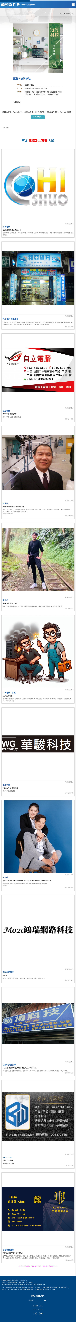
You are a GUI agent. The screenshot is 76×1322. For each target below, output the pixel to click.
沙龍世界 (45, 1287)
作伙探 (18, 1287)
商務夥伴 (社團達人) (41, 1289)
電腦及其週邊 (70, 14)
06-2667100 (29, 1282)
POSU (41, 1309)
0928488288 (29, 85)
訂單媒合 (30, 1287)
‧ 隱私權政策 (23, 1280)
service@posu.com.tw (37, 1284)
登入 (41, 1306)
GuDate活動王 (54, 1287)
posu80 (22, 1284)
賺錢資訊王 (64, 1287)
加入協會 (35, 1306)
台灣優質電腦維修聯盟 (26, 1289)
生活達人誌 (14, 1289)
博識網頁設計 (10, 1287)
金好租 (24, 1287)
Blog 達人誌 (5, 1289)
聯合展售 (38, 1287)
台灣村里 (52, 1289)
